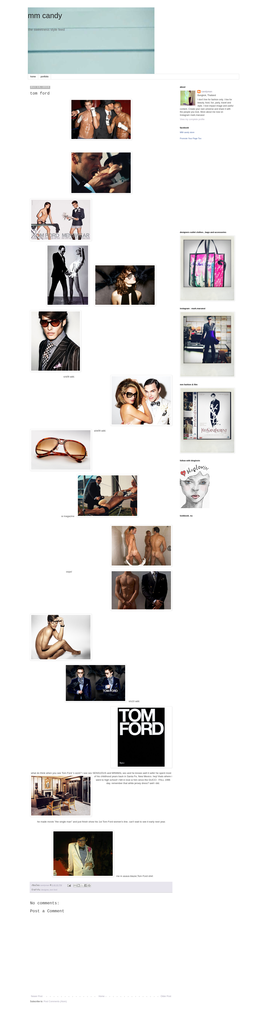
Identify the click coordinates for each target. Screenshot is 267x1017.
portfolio (45, 76)
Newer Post (36, 996)
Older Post (166, 996)
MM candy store (187, 132)
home (33, 76)
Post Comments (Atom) (55, 1001)
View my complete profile (192, 119)
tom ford (53, 890)
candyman (206, 91)
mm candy (45, 15)
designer (45, 890)
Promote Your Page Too (190, 138)
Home (102, 996)
